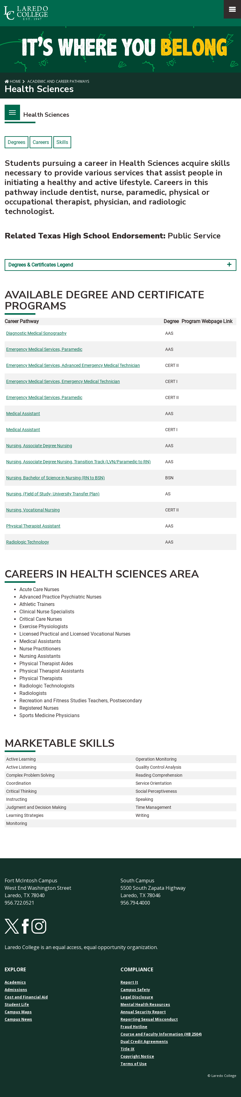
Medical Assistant (23, 413)
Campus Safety (135, 989)
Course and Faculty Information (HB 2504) (161, 1034)
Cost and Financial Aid (26, 997)
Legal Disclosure (136, 997)
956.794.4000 (135, 902)
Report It (129, 982)
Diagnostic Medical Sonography (36, 333)
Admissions (16, 989)
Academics (15, 982)
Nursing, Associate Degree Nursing (39, 445)
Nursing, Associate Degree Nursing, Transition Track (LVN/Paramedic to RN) (78, 461)
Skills (62, 142)
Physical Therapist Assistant (33, 525)
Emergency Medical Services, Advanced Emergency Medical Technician (73, 365)
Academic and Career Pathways (58, 81)
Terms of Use (133, 1063)
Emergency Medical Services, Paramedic (44, 349)
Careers (41, 142)
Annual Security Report (143, 1012)
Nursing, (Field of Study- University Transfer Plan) (53, 493)
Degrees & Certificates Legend (120, 264)
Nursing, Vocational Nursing (33, 509)
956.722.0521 (19, 902)
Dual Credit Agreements (144, 1041)
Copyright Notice (137, 1056)
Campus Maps (18, 1012)
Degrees (16, 142)
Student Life (17, 1004)
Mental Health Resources (145, 1004)
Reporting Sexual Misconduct (149, 1019)
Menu (10, 109)
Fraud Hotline (133, 1026)
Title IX (127, 1049)
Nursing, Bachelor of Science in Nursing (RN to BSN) (55, 477)
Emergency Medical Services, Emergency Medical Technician (63, 381)
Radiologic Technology (27, 542)
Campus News (18, 1019)
